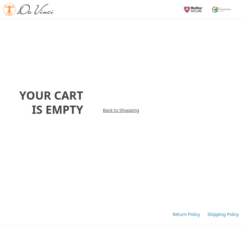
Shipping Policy (223, 214)
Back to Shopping (121, 99)
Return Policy (187, 214)
